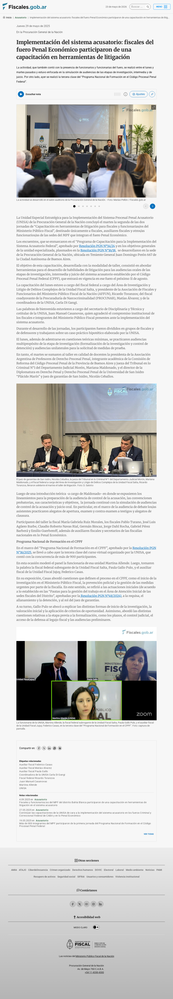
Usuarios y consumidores (99, 876)
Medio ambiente (134, 870)
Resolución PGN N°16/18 (98, 250)
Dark (96, 928)
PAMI (159, 870)
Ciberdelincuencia (38, 870)
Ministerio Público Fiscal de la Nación (95, 956)
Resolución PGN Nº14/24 (97, 246)
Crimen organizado (60, 870)
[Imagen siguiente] (152, 206)
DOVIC (98, 870)
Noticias (149, 870)
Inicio (7, 17)
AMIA (14, 870)
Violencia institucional (127, 876)
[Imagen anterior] (146, 206)
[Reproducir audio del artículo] (21, 94)
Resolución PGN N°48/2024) (100, 596)
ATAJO (22, 870)
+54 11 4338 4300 (94, 972)
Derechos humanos (82, 870)
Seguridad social (66, 876)
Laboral (120, 870)
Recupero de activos (44, 876)
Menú (162, 7)
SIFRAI (80, 876)
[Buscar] (138, 6)
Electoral (109, 870)
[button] (74, 206)
